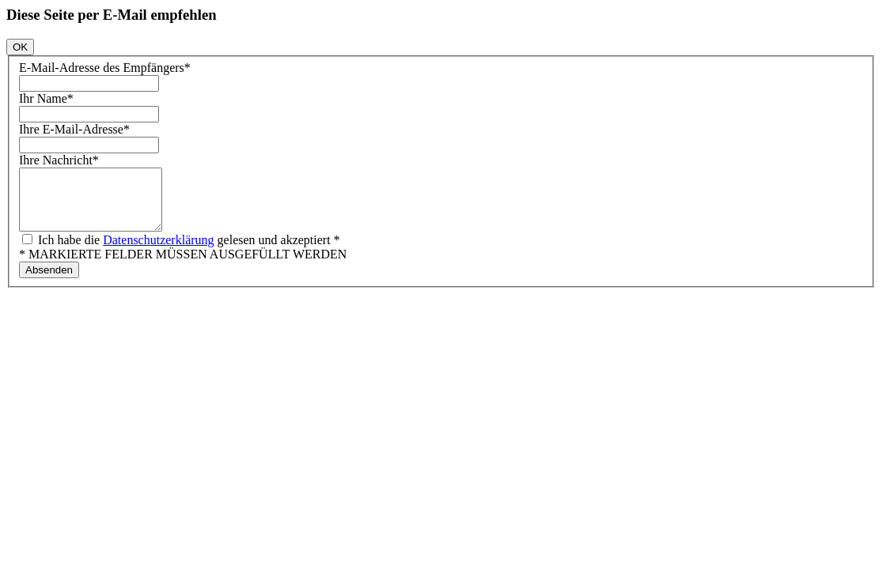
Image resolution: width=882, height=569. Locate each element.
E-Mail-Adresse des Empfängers (105, 67)
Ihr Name (46, 98)
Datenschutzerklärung (158, 251)
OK (20, 47)
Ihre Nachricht (59, 160)
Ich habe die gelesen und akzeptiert (187, 251)
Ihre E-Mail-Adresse (74, 129)
